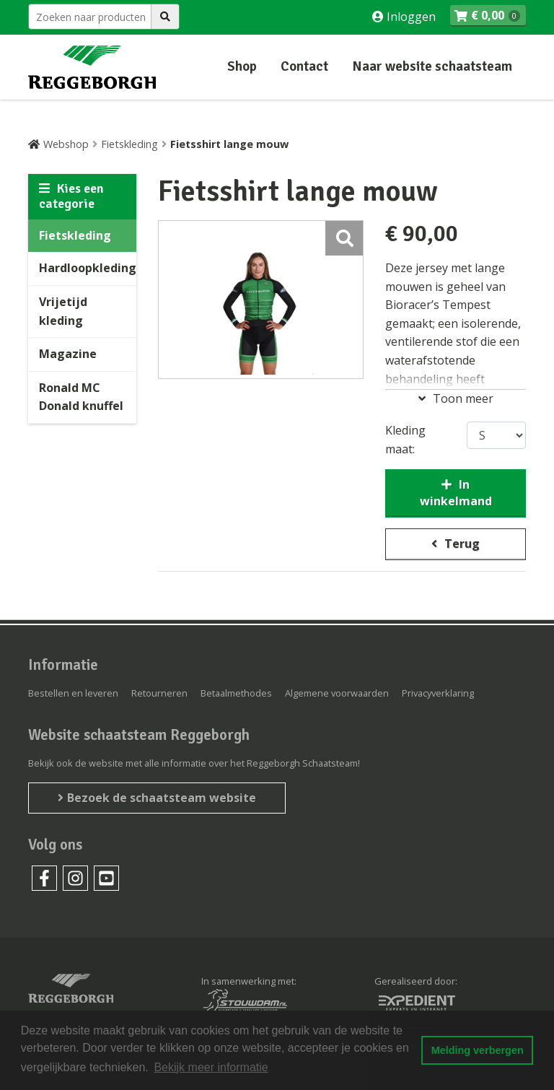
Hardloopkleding (87, 268)
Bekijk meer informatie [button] (211, 1067)
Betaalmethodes (236, 692)
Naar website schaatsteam (432, 66)
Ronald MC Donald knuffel (81, 397)
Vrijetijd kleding (63, 311)
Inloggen (410, 17)
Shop (242, 66)
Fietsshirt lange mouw (229, 144)
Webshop (66, 144)
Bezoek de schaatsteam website (161, 798)
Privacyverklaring (438, 692)
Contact (304, 66)
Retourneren (159, 692)
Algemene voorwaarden (337, 692)
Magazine (68, 354)
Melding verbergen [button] (477, 1050)
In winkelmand (456, 492)
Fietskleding (129, 144)
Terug (462, 543)
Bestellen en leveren (73, 692)
